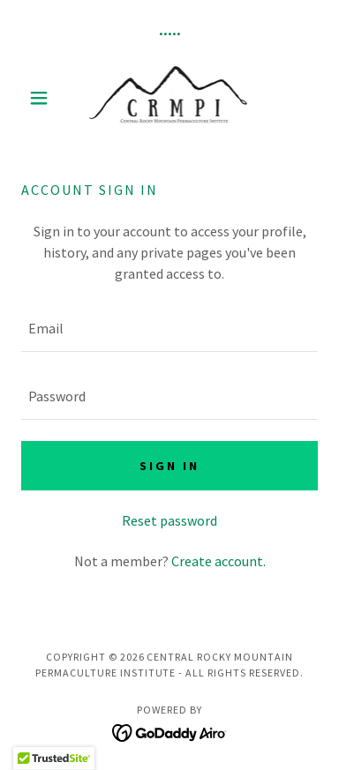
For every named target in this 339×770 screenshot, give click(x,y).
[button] (43, 98)
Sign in (169, 466)
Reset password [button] (169, 520)
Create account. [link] (218, 561)
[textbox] (169, 328)
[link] (170, 97)
